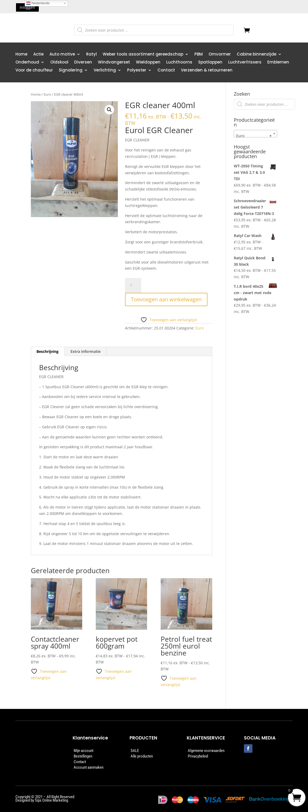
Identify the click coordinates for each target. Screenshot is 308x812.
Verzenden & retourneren (206, 70)
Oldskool (59, 62)
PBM (198, 54)
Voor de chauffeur (34, 70)
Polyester (136, 70)
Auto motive (62, 54)
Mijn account (83, 750)
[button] (109, 110)
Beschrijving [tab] (47, 351)
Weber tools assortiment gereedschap (143, 54)
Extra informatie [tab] (85, 351)
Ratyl (91, 54)
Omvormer (220, 54)
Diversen (83, 62)
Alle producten (142, 756)
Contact (166, 70)
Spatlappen (210, 62)
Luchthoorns (179, 62)
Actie (38, 54)
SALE (135, 750)
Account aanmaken (88, 767)
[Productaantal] (133, 285)
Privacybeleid (198, 756)
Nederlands (38, 3)
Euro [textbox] (254, 135)
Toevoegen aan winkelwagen (166, 299)
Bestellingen (83, 756)
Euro (47, 94)
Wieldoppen (148, 62)
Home (21, 54)
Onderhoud (27, 62)
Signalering (70, 70)
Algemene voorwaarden (206, 750)
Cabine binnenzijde (256, 54)
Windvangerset (114, 62)
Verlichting (105, 70)
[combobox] (255, 133)
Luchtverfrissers (244, 62)
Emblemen (278, 62)
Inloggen (27, 7)
